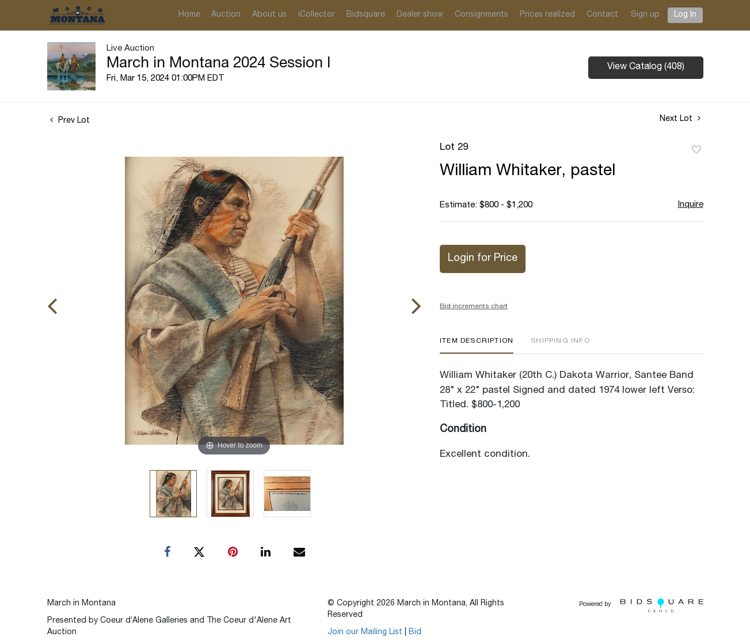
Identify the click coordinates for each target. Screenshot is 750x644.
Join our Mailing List (365, 632)
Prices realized (547, 15)
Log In (685, 15)
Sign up (645, 15)
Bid (415, 632)
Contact (602, 15)
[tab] (476, 345)
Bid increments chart (474, 306)
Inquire (690, 204)
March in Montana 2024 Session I (218, 63)
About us (269, 15)
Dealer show (420, 15)
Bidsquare (366, 15)
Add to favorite (696, 150)
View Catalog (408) (645, 67)
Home (189, 15)
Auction (226, 15)
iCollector (316, 15)
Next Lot (680, 118)
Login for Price (482, 258)
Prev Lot (70, 121)
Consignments (481, 15)
